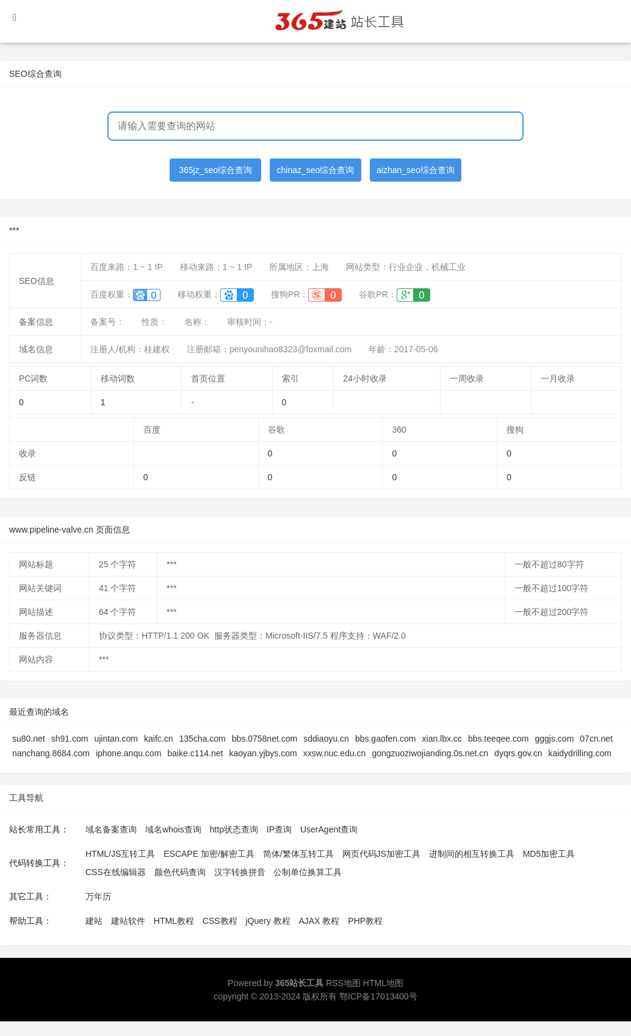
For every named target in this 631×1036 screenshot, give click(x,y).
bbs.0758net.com (264, 738)
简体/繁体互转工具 (298, 854)
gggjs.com (554, 738)
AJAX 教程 (319, 921)
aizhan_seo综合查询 (416, 170)
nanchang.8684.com (51, 753)
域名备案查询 (111, 829)
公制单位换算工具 (307, 872)
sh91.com (69, 738)
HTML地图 (383, 983)
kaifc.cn (158, 738)
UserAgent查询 (329, 829)
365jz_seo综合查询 (215, 170)
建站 (94, 921)
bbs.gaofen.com (385, 738)
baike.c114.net (195, 753)
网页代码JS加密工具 (381, 854)
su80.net (28, 738)
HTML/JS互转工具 (120, 854)
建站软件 (128, 921)
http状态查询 (234, 829)
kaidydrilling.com (579, 753)
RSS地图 (343, 983)
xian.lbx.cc (442, 738)
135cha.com (202, 738)
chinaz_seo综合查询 (316, 170)
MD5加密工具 (549, 854)
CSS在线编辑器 (115, 872)
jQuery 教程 (267, 921)
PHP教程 (365, 921)
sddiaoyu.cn (326, 738)
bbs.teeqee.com (498, 738)
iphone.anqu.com (128, 753)
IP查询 (279, 829)
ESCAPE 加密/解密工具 (209, 854)
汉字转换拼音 (239, 872)
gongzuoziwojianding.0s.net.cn (430, 753)
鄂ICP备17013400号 (378, 996)
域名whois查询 (173, 829)
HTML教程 (174, 921)
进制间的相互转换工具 (471, 854)
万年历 (98, 896)
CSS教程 (220, 921)
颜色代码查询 (180, 872)
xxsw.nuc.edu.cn (334, 753)
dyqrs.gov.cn (518, 753)
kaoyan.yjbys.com (263, 753)
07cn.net (596, 738)
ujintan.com (116, 738)
